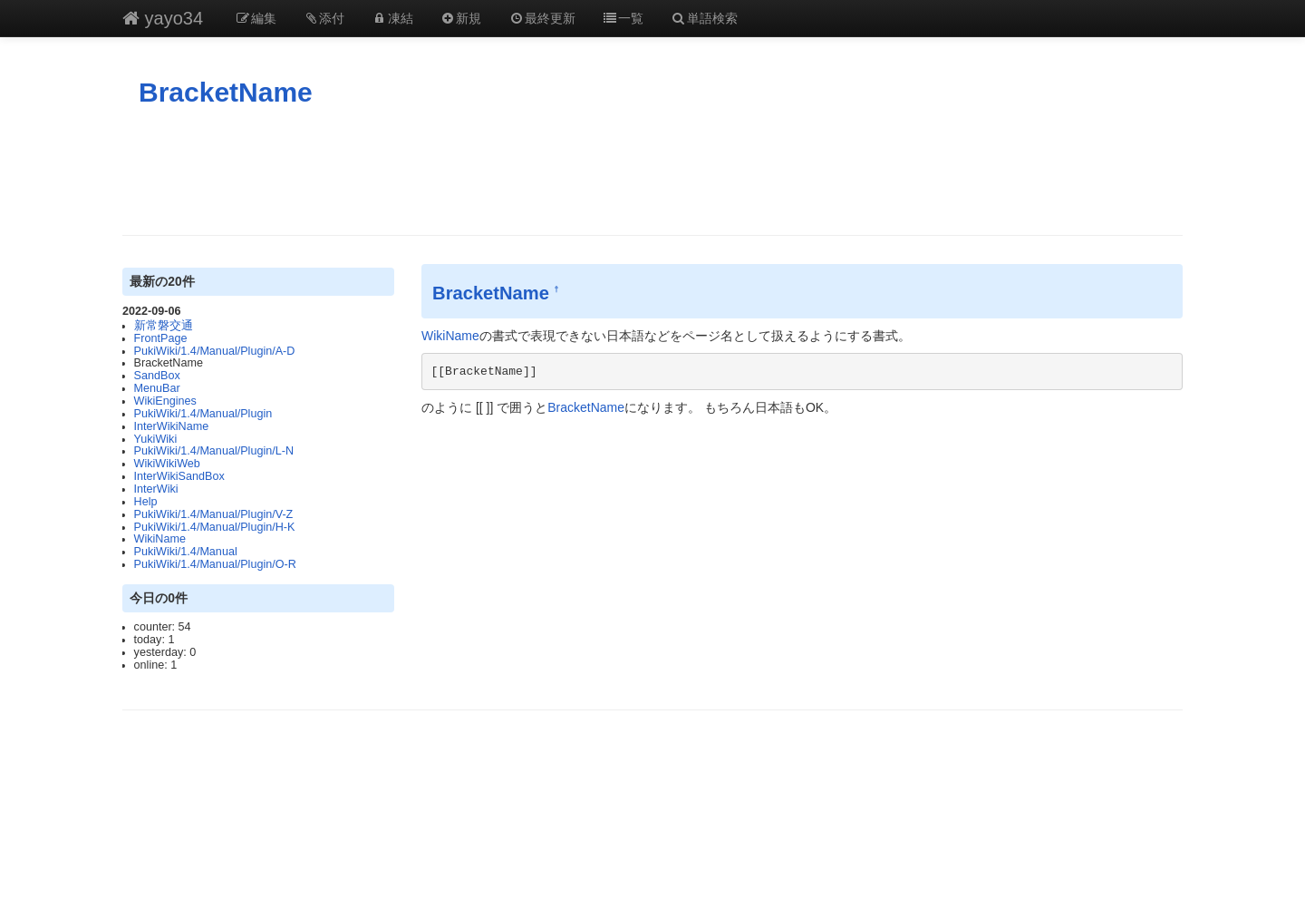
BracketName (226, 92)
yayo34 (162, 18)
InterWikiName (171, 426)
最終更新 (541, 18)
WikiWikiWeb (167, 463)
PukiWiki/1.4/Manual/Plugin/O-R (215, 564)
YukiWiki (156, 439)
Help (146, 501)
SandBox (157, 375)
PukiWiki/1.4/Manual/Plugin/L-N (214, 451)
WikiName (160, 539)
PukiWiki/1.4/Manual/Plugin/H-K (214, 527)
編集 (255, 18)
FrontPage (161, 338)
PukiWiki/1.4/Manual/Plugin (203, 413)
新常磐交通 (163, 325)
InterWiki (156, 489)
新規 (461, 18)
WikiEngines (165, 401)
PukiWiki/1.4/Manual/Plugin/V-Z (214, 514)
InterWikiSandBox (179, 476)
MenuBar (157, 388)
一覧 (623, 18)
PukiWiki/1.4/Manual (185, 551)
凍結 (392, 18)
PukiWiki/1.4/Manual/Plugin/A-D (214, 351)
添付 (324, 18)
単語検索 (704, 18)
